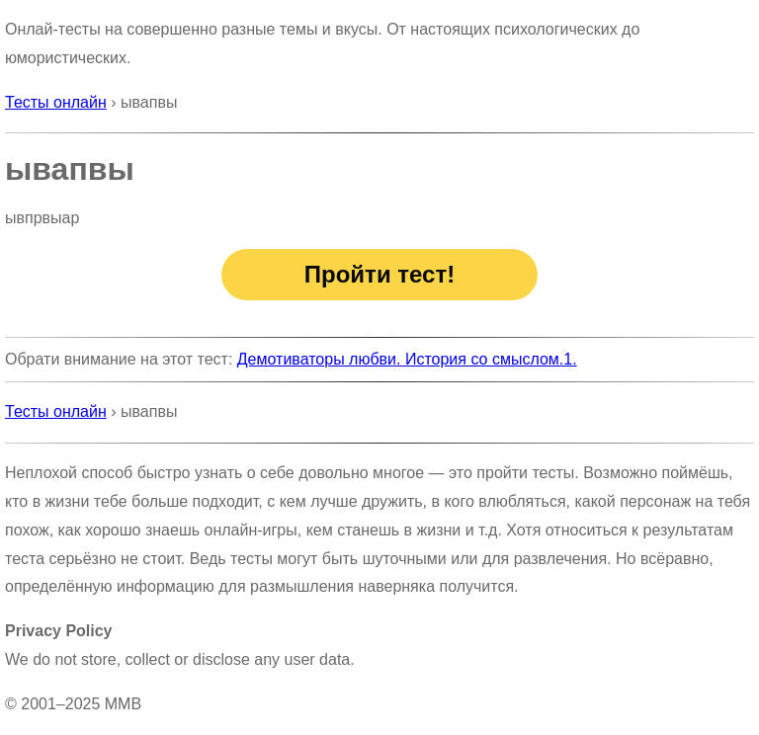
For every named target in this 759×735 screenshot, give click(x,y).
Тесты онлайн (56, 102)
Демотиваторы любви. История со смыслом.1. (407, 359)
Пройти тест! (379, 274)
